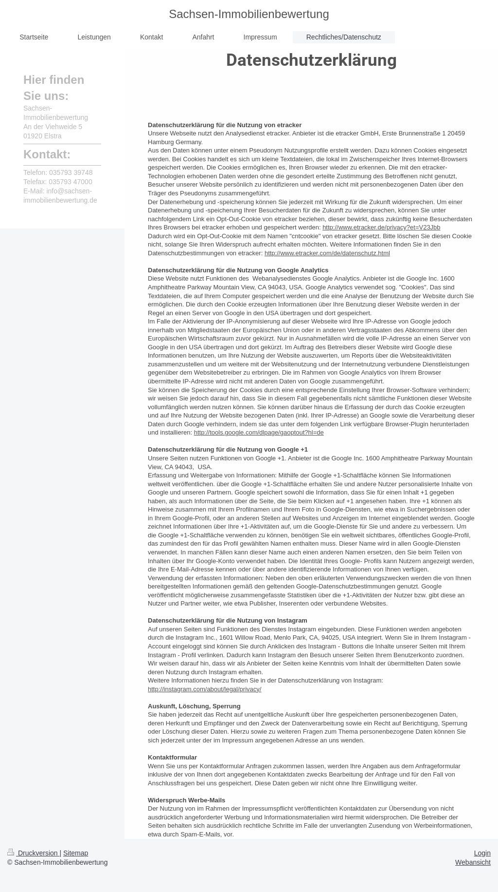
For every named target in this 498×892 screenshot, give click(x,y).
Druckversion (33, 853)
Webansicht (473, 862)
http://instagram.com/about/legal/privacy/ (204, 689)
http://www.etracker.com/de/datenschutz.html (327, 253)
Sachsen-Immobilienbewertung (249, 13)
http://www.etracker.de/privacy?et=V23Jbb (381, 227)
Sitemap (75, 853)
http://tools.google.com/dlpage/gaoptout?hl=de (259, 432)
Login (482, 853)
